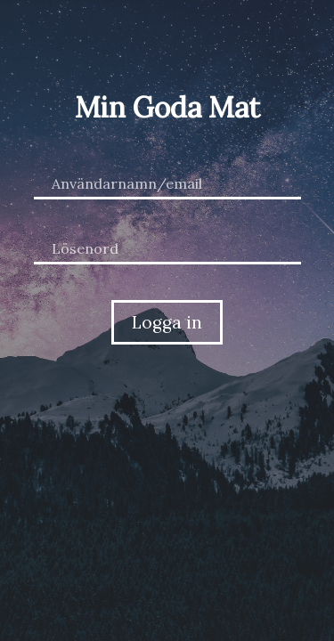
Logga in (167, 322)
